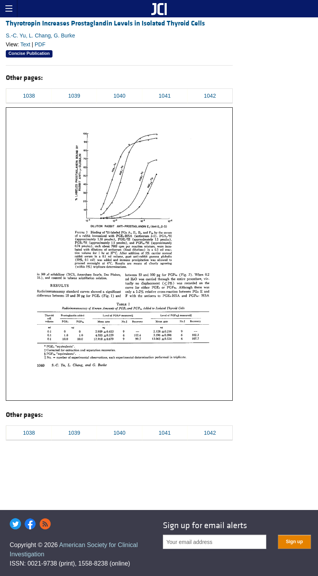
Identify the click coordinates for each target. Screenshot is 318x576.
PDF (40, 44)
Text (25, 44)
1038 (29, 96)
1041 (165, 96)
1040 (119, 96)
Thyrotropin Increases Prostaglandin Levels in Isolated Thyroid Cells (105, 23)
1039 (74, 96)
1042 (210, 96)
